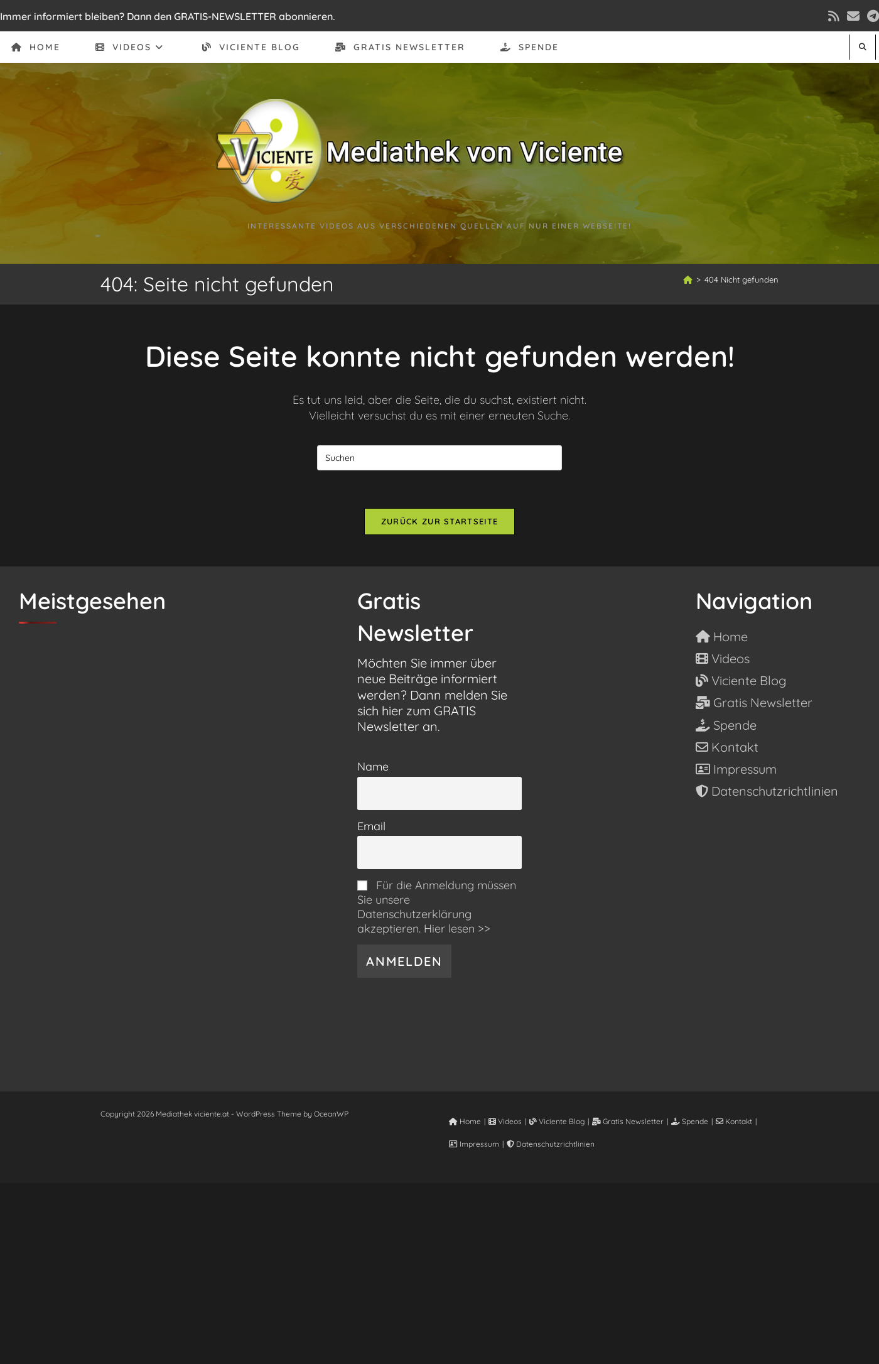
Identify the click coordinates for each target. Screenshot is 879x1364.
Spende (689, 1121)
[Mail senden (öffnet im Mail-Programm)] (853, 16)
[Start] (688, 279)
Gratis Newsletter (628, 1121)
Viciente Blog (557, 1121)
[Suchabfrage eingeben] (439, 457)
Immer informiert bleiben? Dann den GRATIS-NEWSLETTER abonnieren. (167, 16)
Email (371, 826)
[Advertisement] (439, 1271)
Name (373, 766)
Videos (505, 1121)
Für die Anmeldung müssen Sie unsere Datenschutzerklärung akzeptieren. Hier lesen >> (436, 907)
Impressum (474, 1144)
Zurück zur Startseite (439, 521)
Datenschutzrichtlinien (551, 1144)
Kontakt (734, 1121)
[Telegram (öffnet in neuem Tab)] (871, 16)
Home (465, 1121)
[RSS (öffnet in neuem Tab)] (833, 16)
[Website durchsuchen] (862, 47)
